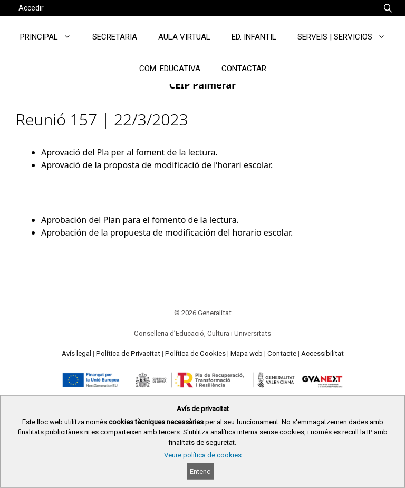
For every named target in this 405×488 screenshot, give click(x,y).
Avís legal (76, 353)
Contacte (281, 353)
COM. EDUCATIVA (169, 68)
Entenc (200, 471)
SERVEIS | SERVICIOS (346, 37)
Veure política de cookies (203, 455)
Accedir (31, 8)
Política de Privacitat (128, 353)
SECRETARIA (114, 37)
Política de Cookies (195, 353)
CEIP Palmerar (202, 85)
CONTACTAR (243, 68)
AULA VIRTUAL (184, 37)
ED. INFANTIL (254, 37)
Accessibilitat (322, 353)
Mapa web (246, 353)
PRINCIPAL (51, 37)
